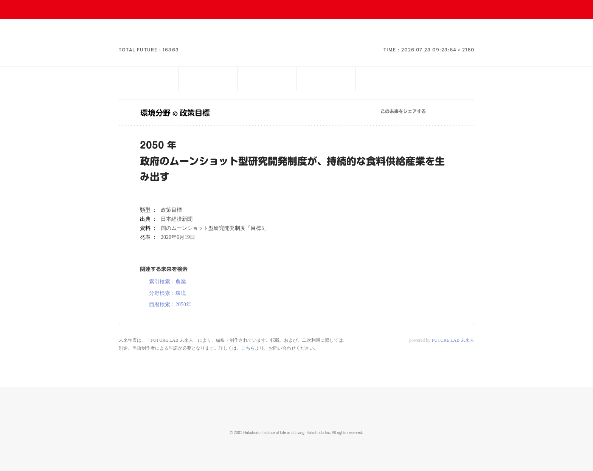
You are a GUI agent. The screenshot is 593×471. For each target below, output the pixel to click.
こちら (248, 348)
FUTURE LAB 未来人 (453, 340)
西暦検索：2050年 (170, 304)
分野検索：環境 (167, 293)
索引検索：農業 (167, 282)
